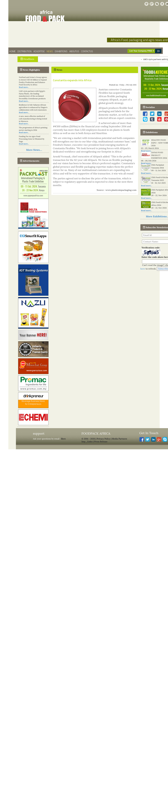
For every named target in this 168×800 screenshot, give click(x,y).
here (142, 268)
